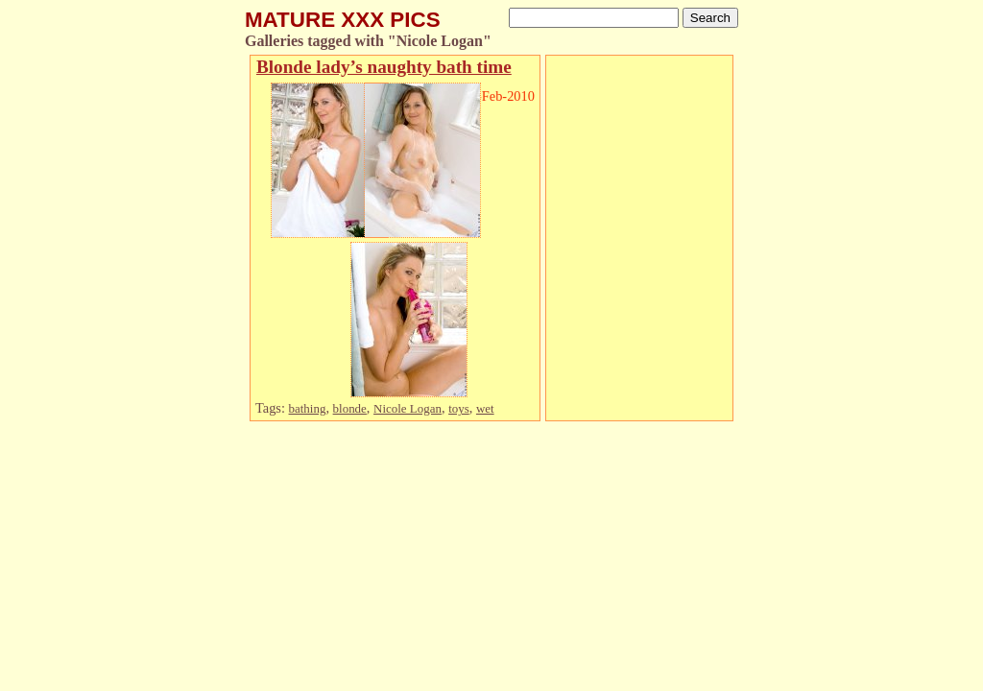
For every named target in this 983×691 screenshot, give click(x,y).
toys (458, 408)
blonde (350, 408)
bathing (307, 408)
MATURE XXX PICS (343, 20)
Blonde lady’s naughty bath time (384, 67)
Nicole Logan (407, 408)
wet (485, 408)
